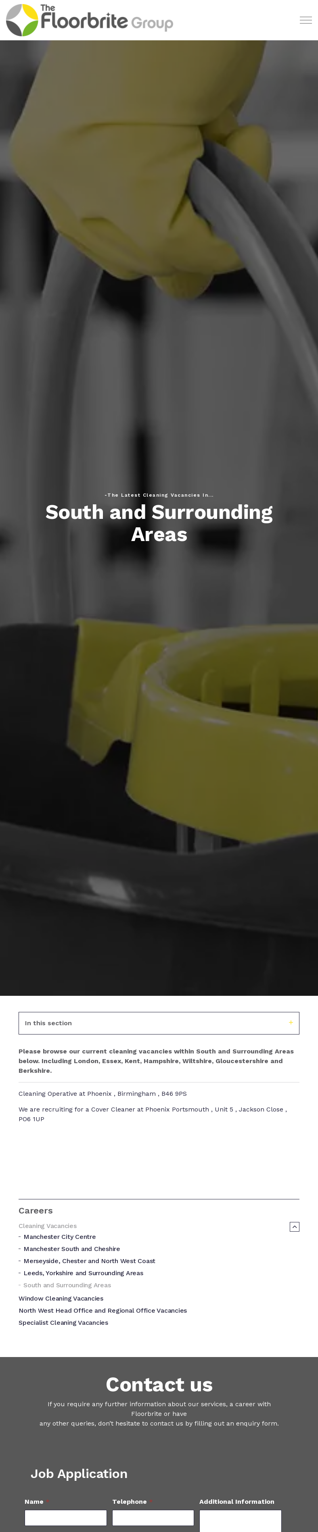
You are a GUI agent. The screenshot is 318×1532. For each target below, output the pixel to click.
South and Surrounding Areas (67, 1285)
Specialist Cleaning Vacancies (63, 1322)
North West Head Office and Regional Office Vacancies (103, 1310)
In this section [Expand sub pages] (159, 1023)
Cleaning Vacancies (48, 1226)
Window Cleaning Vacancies (61, 1298)
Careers (35, 1210)
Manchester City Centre (59, 1237)
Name (37, 1501)
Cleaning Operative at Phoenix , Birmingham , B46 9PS (103, 1093)
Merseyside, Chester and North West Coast (89, 1261)
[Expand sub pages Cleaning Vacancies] (294, 1227)
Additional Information (236, 1501)
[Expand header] (306, 20)
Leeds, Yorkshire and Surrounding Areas (83, 1273)
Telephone (132, 1501)
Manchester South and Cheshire (71, 1249)
